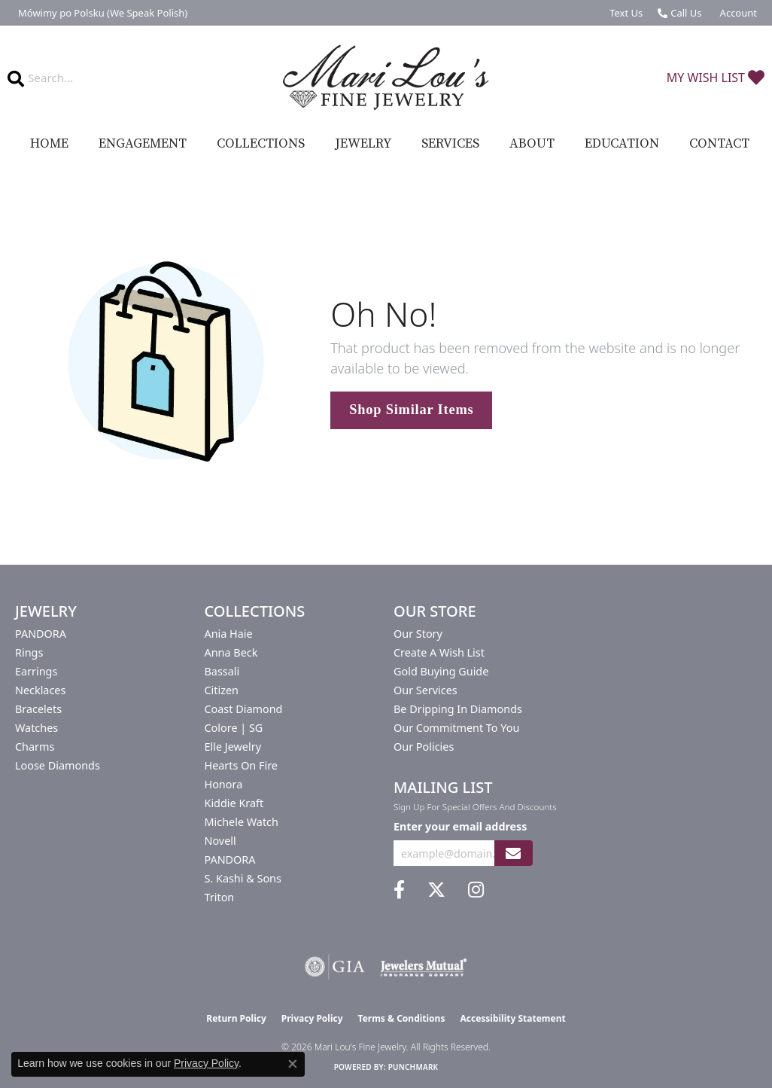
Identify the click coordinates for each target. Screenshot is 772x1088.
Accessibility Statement (512, 1018)
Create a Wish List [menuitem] (439, 652)
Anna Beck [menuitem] (231, 652)
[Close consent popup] (292, 1063)
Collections (261, 144)
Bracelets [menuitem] (38, 709)
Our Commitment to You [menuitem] (456, 728)
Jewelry (363, 144)
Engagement (143, 144)
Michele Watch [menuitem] (241, 822)
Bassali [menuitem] (222, 671)
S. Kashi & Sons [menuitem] (243, 878)
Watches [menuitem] (36, 728)
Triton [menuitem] (220, 897)
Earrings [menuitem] (36, 671)
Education (622, 144)
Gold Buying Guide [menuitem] (441, 671)
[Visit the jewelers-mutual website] (423, 967)
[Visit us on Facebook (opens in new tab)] (399, 890)
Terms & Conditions (401, 1018)
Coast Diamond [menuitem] (244, 709)
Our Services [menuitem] (425, 690)
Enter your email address (460, 826)
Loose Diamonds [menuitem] (57, 765)
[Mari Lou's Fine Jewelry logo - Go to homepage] (386, 78)
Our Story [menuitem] (418, 633)
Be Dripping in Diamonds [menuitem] (458, 709)
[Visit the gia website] (335, 967)
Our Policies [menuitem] (424, 746)
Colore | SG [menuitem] (234, 728)
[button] (737, 13)
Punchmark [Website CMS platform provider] (413, 1067)
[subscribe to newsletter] (513, 853)
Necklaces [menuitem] (40, 690)
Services (450, 144)
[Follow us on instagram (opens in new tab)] (475, 890)
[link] (101, 13)
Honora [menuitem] (224, 784)
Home (49, 144)
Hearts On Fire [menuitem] (241, 765)
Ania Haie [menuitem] (229, 633)
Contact (719, 144)
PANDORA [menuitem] (40, 633)
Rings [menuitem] (29, 652)
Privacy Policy (312, 1018)
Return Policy (236, 1018)
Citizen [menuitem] (222, 690)
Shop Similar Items (411, 409)
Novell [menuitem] (220, 841)
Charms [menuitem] (34, 746)
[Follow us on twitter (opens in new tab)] (436, 890)
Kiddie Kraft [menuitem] (234, 803)
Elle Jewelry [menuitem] (233, 746)
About (532, 144)
